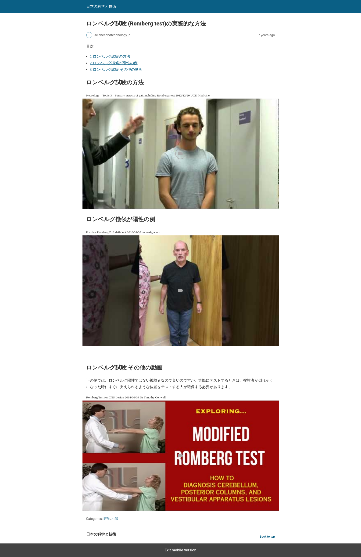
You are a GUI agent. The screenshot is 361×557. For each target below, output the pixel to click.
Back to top (267, 536)
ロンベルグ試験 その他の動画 (116, 69)
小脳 (114, 519)
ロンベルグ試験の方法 (110, 56)
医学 (107, 519)
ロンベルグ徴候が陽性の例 (114, 63)
